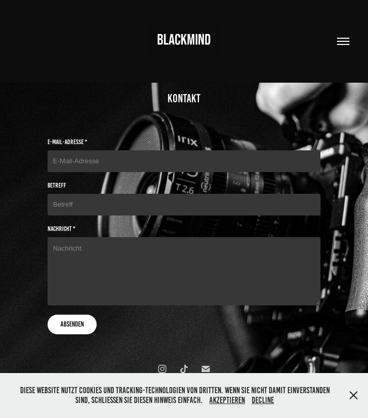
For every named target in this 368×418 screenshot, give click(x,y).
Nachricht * (61, 229)
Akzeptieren (227, 400)
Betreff (57, 185)
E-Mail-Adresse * (67, 142)
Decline (263, 400)
